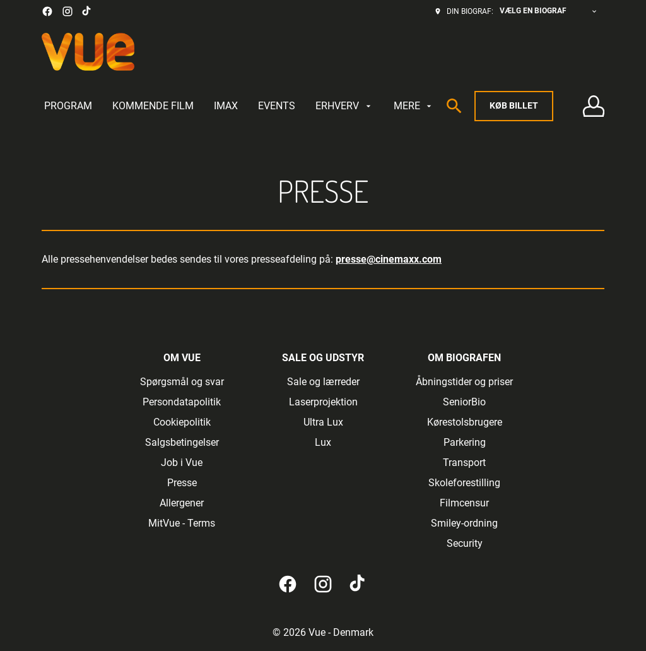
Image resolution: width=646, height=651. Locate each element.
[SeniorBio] (464, 402)
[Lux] (323, 443)
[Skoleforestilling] (464, 483)
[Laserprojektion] (323, 402)
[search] (454, 106)
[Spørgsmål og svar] (182, 382)
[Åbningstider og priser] (464, 382)
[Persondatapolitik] (182, 402)
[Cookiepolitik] (182, 422)
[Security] (465, 544)
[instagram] (67, 11)
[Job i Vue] (182, 463)
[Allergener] (182, 503)
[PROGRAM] (68, 106)
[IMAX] (226, 106)
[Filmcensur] (464, 503)
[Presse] (182, 483)
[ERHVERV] (344, 106)
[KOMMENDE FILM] (153, 106)
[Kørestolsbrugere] (464, 422)
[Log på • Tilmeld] (593, 106)
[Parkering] (464, 443)
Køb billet (514, 105)
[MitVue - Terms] (181, 523)
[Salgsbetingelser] (182, 443)
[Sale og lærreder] (323, 382)
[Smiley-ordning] (464, 523)
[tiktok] (87, 11)
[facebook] (47, 11)
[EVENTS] (276, 106)
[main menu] (239, 106)
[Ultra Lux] (323, 422)
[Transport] (464, 463)
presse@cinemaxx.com (389, 259)
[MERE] (414, 106)
